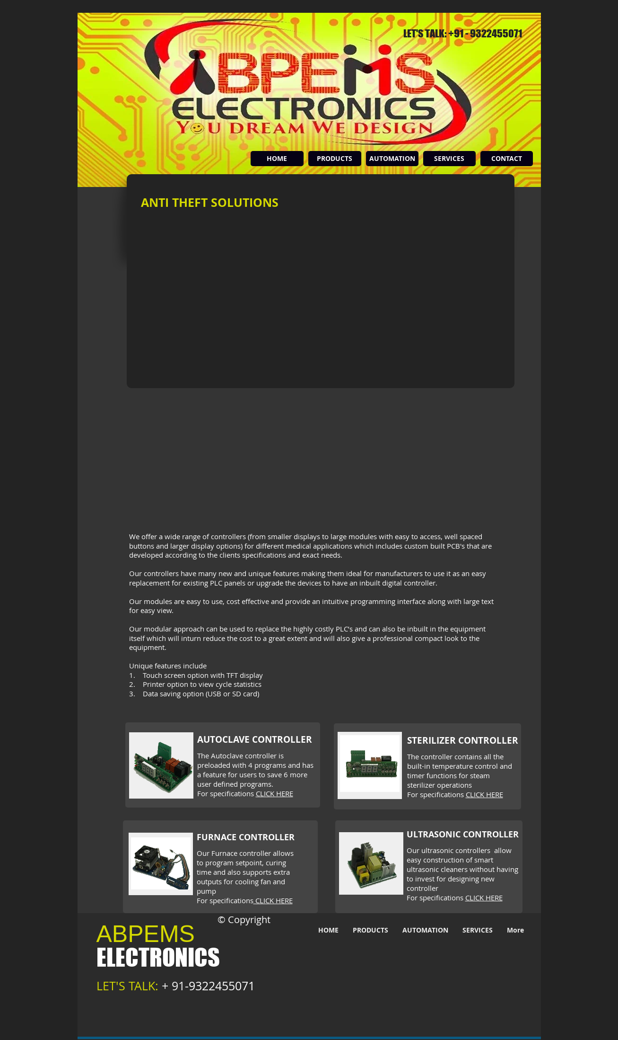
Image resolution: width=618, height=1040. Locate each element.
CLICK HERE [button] (274, 793)
